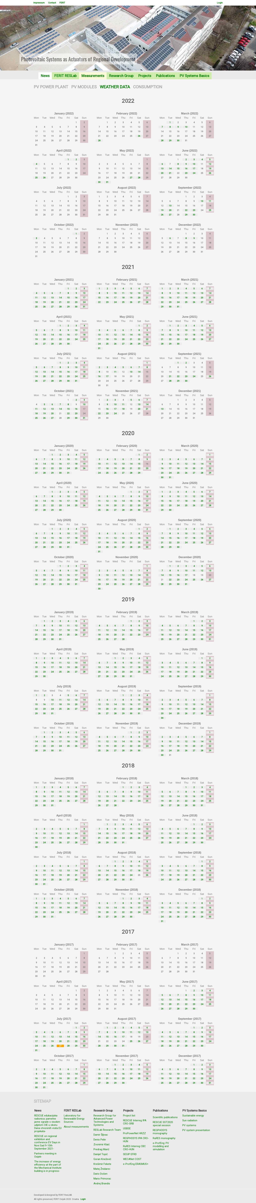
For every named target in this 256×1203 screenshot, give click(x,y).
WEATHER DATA (115, 86)
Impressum (39, 2)
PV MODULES (84, 86)
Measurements (92, 76)
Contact (52, 2)
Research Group (121, 76)
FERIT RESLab (65, 76)
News (45, 76)
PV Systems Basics (194, 76)
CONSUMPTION (147, 86)
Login (220, 2)
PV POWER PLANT (51, 86)
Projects (144, 76)
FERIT (62, 2)
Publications (165, 76)
